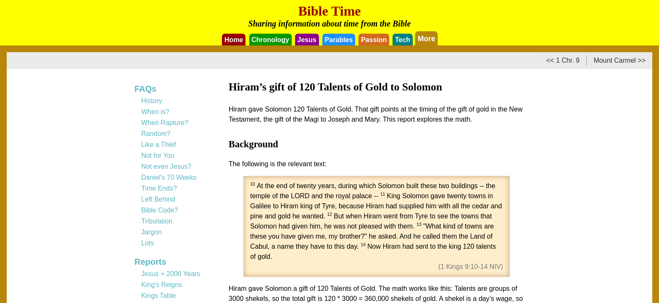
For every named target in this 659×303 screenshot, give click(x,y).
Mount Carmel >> (619, 60)
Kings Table (158, 295)
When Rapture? (164, 122)
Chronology (270, 39)
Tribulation (156, 221)
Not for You (157, 155)
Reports (150, 261)
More (426, 38)
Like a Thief (158, 144)
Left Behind (158, 199)
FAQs (145, 88)
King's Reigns (161, 284)
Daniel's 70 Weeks (169, 177)
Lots (147, 243)
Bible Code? (159, 210)
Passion (374, 39)
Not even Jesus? (166, 166)
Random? (155, 133)
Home (233, 39)
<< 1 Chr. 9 (563, 60)
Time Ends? (159, 188)
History (151, 100)
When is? (155, 111)
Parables (339, 39)
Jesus (307, 39)
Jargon (151, 232)
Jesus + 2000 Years (170, 273)
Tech (402, 39)
